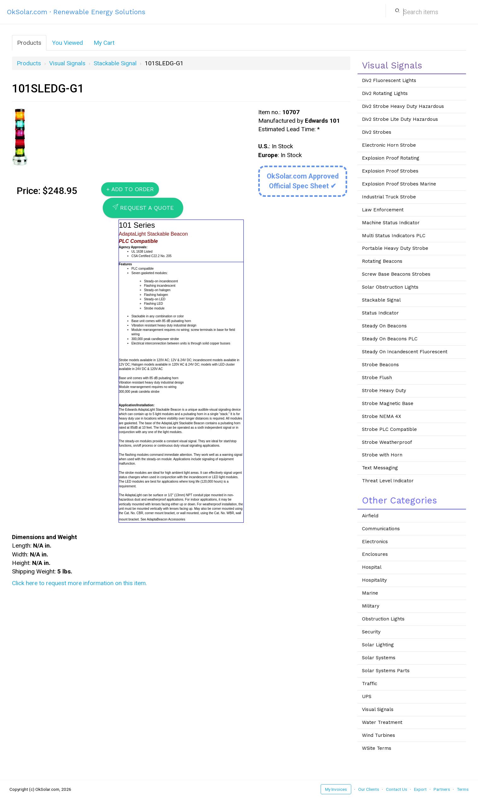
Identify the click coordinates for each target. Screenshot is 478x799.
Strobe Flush (377, 377)
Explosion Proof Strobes (390, 171)
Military (370, 606)
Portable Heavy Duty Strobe (395, 248)
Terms (463, 789)
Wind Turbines (378, 735)
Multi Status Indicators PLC (393, 235)
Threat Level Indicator (388, 481)
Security (371, 632)
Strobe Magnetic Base (387, 403)
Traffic (369, 683)
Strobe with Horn (382, 455)
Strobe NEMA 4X (381, 416)
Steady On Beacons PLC (389, 339)
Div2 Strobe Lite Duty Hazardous (400, 119)
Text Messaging (380, 468)
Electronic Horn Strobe (389, 145)
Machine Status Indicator (391, 223)
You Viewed (67, 42)
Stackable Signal (115, 63)
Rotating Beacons (382, 261)
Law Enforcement (383, 210)
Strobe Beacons (380, 364)
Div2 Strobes (376, 132)
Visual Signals (67, 63)
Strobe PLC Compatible (389, 429)
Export (420, 789)
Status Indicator (380, 313)
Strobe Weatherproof (387, 442)
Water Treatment (382, 722)
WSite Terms (376, 748)
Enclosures (375, 554)
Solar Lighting (378, 645)
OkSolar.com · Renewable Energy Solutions (76, 12)
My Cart (104, 42)
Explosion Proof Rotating (390, 158)
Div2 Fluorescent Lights (389, 80)
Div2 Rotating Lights (385, 93)
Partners (442, 789)
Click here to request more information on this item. (79, 583)
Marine (370, 593)
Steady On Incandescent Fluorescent (404, 352)
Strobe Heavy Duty (384, 390)
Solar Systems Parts (386, 670)
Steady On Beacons (384, 326)
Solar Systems (378, 658)
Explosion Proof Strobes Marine (399, 184)
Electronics (375, 541)
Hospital (372, 567)
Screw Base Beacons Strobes (396, 274)
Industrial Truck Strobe (389, 197)
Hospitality (374, 580)
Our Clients (368, 789)
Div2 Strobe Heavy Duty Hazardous (403, 106)
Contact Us (396, 789)
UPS (366, 696)
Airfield (370, 516)
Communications (381, 529)
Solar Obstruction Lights (390, 287)
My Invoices (336, 789)
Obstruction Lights (383, 619)
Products (29, 42)
